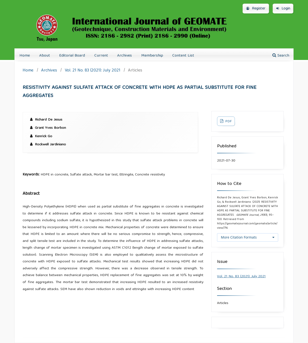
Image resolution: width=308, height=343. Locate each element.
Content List (183, 55)
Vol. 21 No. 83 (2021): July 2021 (92, 71)
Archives (124, 55)
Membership (152, 55)
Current (101, 55)
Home (24, 55)
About (44, 55)
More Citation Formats (239, 237)
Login (283, 8)
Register (255, 8)
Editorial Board (72, 55)
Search (280, 55)
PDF (228, 121)
